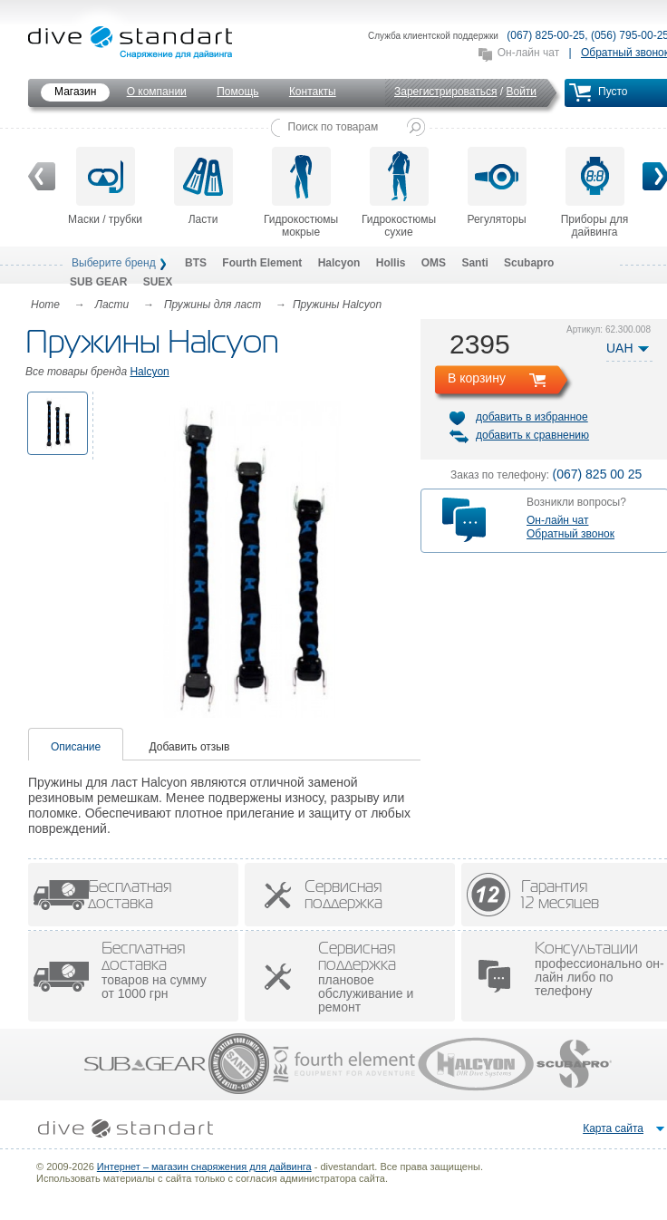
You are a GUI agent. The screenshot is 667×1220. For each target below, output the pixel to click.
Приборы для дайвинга (595, 192)
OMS (433, 263)
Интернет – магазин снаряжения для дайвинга (204, 1166)
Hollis (391, 263)
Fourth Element (262, 263)
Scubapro (529, 263)
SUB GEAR (98, 282)
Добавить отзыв (190, 747)
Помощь (237, 91)
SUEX (158, 282)
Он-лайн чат (528, 52)
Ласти (203, 186)
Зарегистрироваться (445, 91)
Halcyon (339, 263)
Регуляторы (496, 186)
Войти (521, 91)
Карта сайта (613, 1128)
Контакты (312, 91)
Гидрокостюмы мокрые (301, 192)
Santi (474, 263)
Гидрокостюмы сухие (399, 192)
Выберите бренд (114, 263)
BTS (196, 263)
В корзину (477, 378)
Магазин (75, 91)
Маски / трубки (105, 186)
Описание (76, 747)
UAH (619, 348)
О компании (157, 91)
